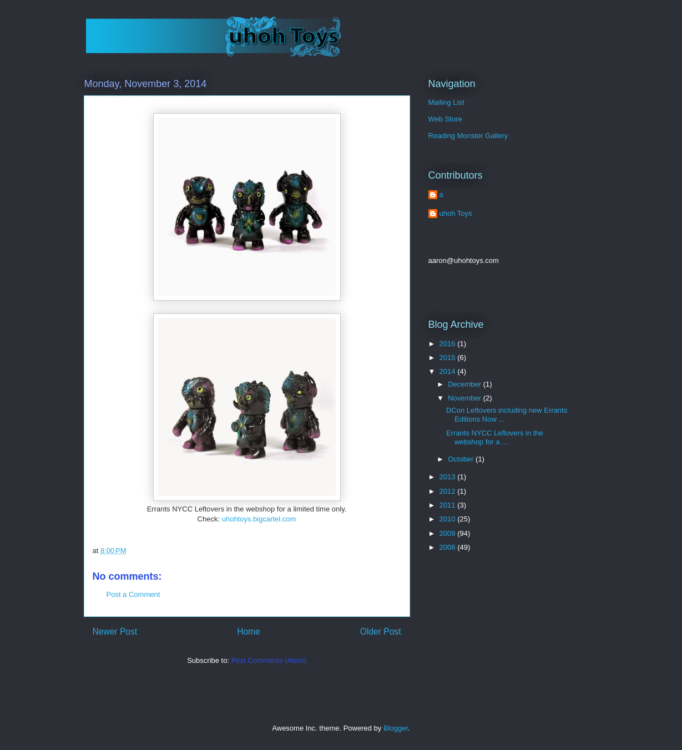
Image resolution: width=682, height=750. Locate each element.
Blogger (395, 728)
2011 (448, 505)
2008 (448, 547)
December (465, 384)
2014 (448, 371)
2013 (448, 477)
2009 (448, 533)
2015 (448, 357)
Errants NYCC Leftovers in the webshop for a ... (494, 437)
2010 (448, 519)
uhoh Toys (455, 213)
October (462, 459)
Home (248, 631)
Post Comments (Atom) (268, 660)
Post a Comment (133, 594)
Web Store (445, 119)
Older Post (380, 631)
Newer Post (115, 631)
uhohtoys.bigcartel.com (259, 519)
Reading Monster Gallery (468, 135)
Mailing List (446, 102)
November (465, 398)
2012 (448, 491)
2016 (448, 343)
